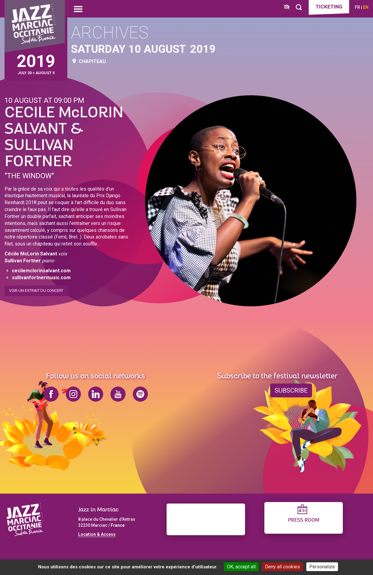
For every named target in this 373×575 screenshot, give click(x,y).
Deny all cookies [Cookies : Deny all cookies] (282, 567)
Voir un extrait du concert (36, 288)
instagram (73, 394)
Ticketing (329, 7)
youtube (118, 394)
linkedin (95, 394)
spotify (140, 394)
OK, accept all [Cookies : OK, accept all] (241, 567)
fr (357, 7)
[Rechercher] (299, 7)
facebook (51, 394)
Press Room (303, 520)
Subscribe (291, 390)
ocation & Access (98, 534)
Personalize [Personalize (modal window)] (322, 567)
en (365, 7)
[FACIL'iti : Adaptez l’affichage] (286, 7)
